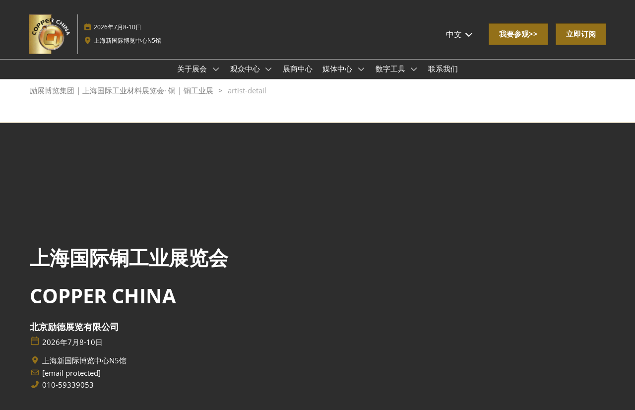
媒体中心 (338, 68)
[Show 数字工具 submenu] (414, 69)
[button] (518, 34)
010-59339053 (68, 385)
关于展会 (193, 68)
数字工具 (391, 68)
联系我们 (443, 68)
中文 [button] (460, 34)
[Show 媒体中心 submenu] (361, 69)
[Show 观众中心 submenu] (268, 69)
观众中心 (246, 68)
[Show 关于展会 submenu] (215, 69)
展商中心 (298, 68)
